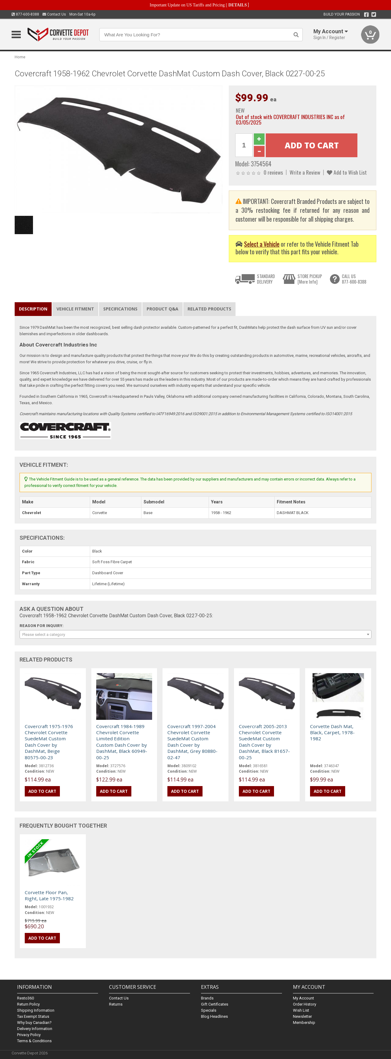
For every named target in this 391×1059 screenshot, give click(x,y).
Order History (304, 1004)
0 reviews (273, 172)
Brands (207, 998)
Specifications (120, 309)
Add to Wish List (347, 172)
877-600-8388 (25, 14)
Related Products (209, 309)
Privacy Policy (29, 1034)
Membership (304, 1022)
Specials (208, 1010)
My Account (303, 998)
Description (33, 309)
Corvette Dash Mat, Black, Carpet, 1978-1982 (332, 732)
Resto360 (25, 998)
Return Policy (28, 1004)
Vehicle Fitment (75, 309)
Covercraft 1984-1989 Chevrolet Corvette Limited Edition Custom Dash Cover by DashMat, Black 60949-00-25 (121, 741)
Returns (115, 1004)
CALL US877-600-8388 (354, 279)
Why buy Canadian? (34, 1022)
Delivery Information (34, 1028)
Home (20, 57)
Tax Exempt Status (33, 1016)
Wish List (301, 1010)
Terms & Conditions (34, 1041)
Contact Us (54, 14)
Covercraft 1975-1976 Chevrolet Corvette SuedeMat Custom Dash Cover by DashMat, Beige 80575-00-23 (49, 741)
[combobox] (195, 634)
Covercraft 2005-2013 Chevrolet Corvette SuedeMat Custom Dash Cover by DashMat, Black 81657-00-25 (264, 741)
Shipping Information (35, 1010)
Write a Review (305, 172)
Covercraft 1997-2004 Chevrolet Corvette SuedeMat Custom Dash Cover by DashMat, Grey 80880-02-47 (192, 741)
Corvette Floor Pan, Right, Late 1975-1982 (49, 895)
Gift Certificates (214, 1004)
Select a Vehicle (262, 244)
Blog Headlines (214, 1016)
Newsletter (302, 1016)
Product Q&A (162, 309)
